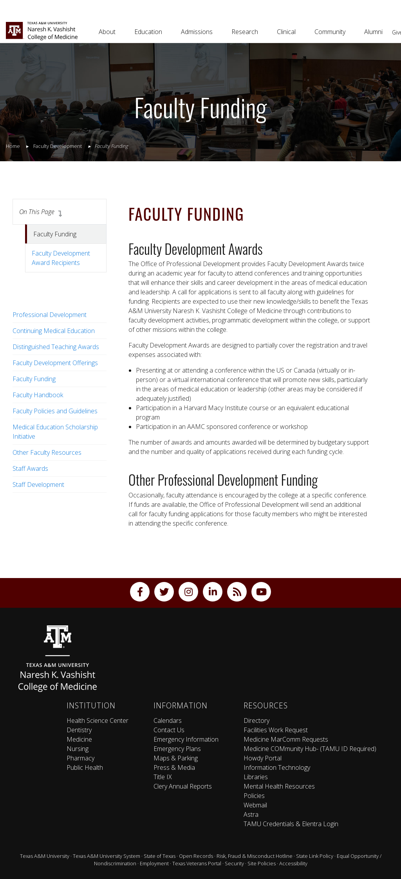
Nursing (78, 748)
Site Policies (261, 863)
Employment (154, 863)
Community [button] (329, 31)
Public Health (85, 767)
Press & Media (174, 767)
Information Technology (277, 767)
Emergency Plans (177, 748)
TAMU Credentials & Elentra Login (291, 824)
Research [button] (244, 31)
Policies (254, 795)
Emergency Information (186, 739)
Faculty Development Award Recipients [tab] (61, 258)
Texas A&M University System (106, 855)
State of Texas (159, 855)
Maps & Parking (176, 758)
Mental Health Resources (279, 786)
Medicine (79, 739)
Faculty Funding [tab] (54, 234)
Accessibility (293, 863)
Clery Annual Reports (183, 786)
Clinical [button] (286, 31)
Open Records (196, 855)
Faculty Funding (34, 379)
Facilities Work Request (276, 730)
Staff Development (38, 484)
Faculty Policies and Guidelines (55, 411)
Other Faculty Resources (47, 452)
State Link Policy (314, 855)
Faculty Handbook (38, 395)
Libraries (256, 777)
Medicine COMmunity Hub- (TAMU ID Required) (310, 748)
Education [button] (148, 31)
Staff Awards (30, 468)
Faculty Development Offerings (55, 362)
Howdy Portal (263, 758)
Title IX (163, 777)
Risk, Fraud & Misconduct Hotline (255, 855)
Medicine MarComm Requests (286, 739)
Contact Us (169, 730)
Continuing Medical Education (54, 330)
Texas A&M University (44, 855)
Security (234, 863)
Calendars (168, 720)
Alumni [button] (373, 31)
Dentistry (79, 730)
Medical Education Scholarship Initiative (55, 432)
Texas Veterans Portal (196, 863)
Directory (256, 720)
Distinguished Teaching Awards (56, 346)
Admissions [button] (197, 31)
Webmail (255, 805)
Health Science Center (97, 720)
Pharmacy (80, 758)
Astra (251, 814)
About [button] (107, 31)
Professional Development (50, 314)
